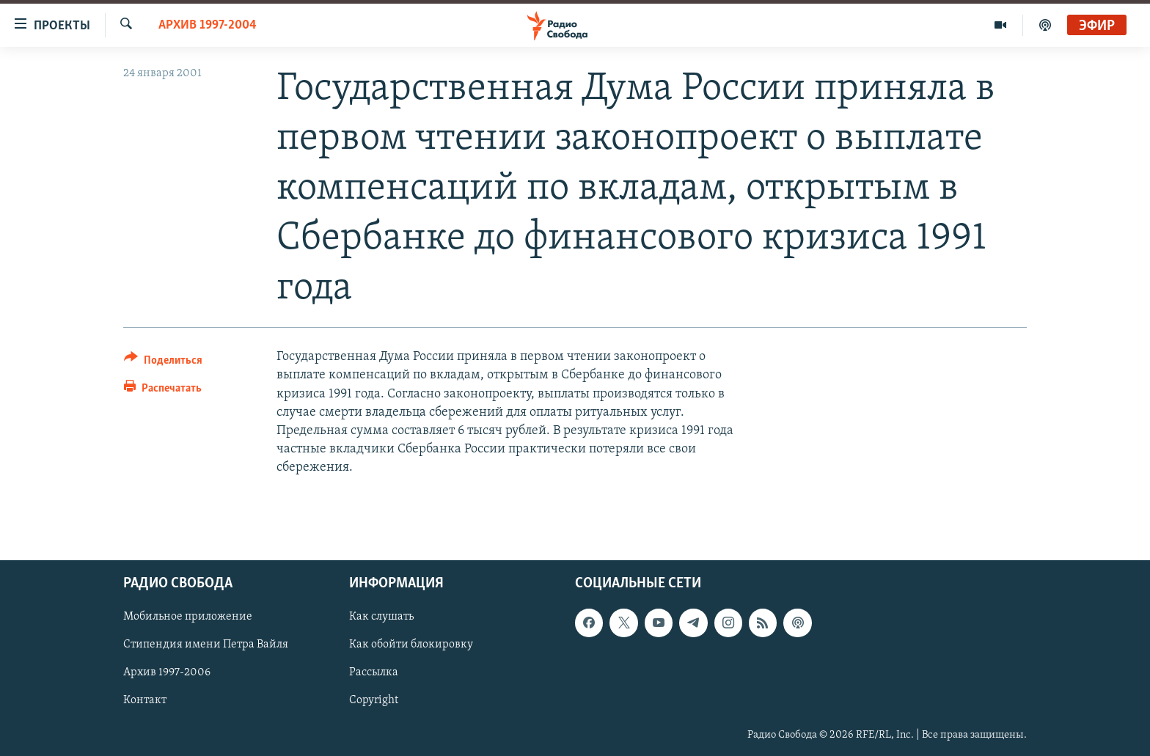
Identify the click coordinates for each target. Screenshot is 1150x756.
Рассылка (373, 672)
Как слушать (381, 617)
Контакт (144, 700)
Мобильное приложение (187, 617)
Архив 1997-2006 (166, 672)
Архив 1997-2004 (207, 25)
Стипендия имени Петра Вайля (205, 644)
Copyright (373, 700)
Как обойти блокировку (411, 644)
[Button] (163, 363)
